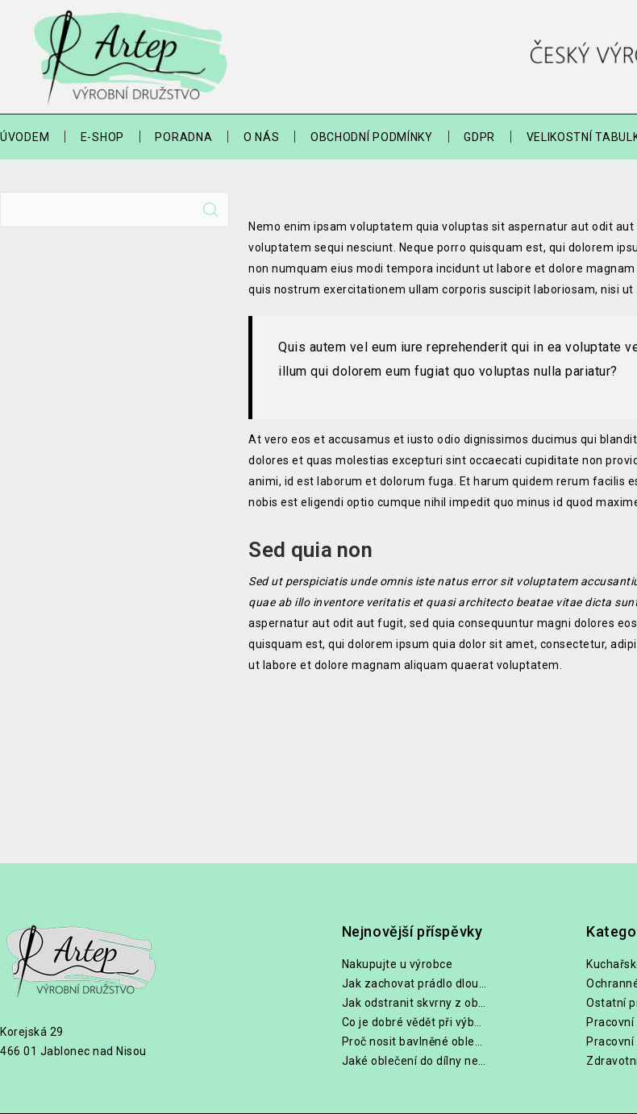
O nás (262, 137)
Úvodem (24, 137)
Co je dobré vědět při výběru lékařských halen (414, 1022)
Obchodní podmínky (371, 137)
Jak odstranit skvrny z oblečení (414, 1002)
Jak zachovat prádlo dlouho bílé (414, 983)
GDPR (479, 137)
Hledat (210, 210)
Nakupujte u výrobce (397, 964)
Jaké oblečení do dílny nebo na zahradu (414, 1060)
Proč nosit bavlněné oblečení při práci (414, 1041)
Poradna (183, 137)
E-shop (102, 137)
